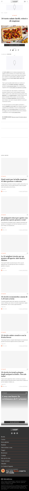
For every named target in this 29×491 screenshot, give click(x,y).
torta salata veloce (13, 109)
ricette (5, 191)
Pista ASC (18, 482)
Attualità (5, 12)
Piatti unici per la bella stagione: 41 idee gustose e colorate (14, 180)
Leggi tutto (3, 189)
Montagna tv (14, 482)
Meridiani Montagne (11, 481)
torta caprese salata (11, 86)
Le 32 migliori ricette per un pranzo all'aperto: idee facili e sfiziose (13, 258)
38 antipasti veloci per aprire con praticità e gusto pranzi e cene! (14, 219)
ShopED (11, 483)
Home (2, 12)
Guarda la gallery (14, 45)
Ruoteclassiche (23, 481)
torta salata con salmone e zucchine (18, 87)
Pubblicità (8, 483)
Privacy (8, 488)
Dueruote (6, 481)
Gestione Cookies (22, 488)
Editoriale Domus (8, 482)
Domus (2, 481)
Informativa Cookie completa (14, 488)
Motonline (3, 482)
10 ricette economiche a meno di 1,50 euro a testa (14, 298)
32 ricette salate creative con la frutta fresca (13, 336)
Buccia (16, 471)
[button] (10, 50)
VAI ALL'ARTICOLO (23, 191)
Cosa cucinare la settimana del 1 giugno (14, 398)
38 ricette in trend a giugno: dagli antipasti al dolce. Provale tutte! (13, 374)
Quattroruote (18, 481)
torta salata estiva (16, 112)
